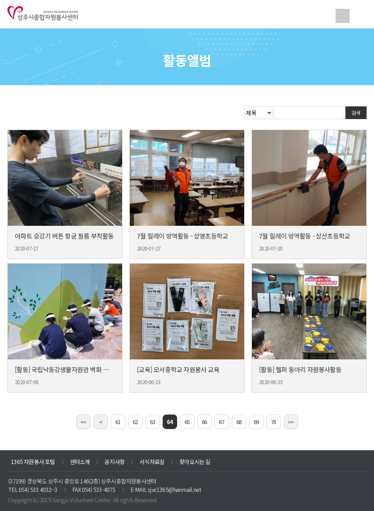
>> (291, 421)
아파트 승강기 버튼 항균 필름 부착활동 (64, 235)
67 (221, 421)
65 (187, 421)
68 (238, 421)
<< (83, 421)
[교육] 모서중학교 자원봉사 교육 (178, 369)
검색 (343, 16)
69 (256, 421)
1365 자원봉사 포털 (33, 461)
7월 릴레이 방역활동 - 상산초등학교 (304, 235)
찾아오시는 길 (194, 461)
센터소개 (80, 461)
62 (135, 421)
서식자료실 (151, 461)
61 (117, 421)
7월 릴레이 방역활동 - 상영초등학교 (182, 235)
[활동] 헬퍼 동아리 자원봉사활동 (300, 369)
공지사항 (114, 461)
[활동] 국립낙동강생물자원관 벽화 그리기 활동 (74, 369)
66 (204, 421)
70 (273, 421)
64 (170, 421)
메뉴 (359, 16)
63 (152, 421)
